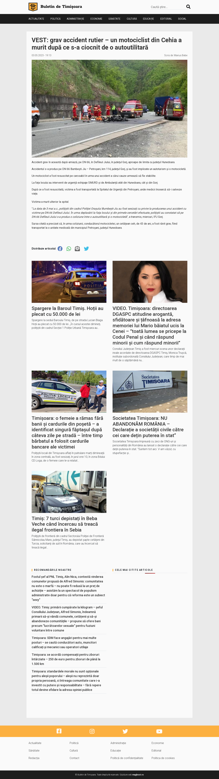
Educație (148, 18)
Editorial (166, 18)
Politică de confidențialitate (127, 758)
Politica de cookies (163, 758)
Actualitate (36, 18)
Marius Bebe (180, 55)
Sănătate (114, 18)
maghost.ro (138, 775)
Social (182, 18)
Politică (55, 18)
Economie (96, 18)
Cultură (132, 18)
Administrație (75, 18)
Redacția (34, 758)
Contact (74, 758)
